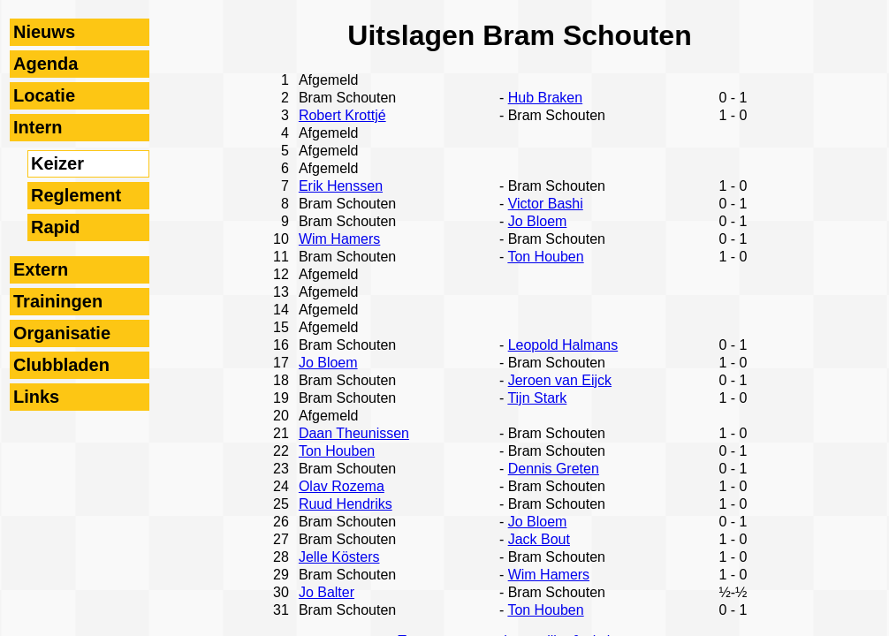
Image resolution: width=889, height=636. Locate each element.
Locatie (44, 95)
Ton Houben (545, 256)
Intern (38, 127)
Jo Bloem (537, 221)
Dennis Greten (553, 468)
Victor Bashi (545, 203)
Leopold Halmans (563, 344)
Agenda (45, 63)
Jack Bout (539, 539)
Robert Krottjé (342, 115)
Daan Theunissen (354, 433)
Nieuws (44, 32)
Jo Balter (326, 592)
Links (36, 396)
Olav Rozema (341, 486)
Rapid (55, 227)
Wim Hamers (339, 238)
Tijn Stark (536, 397)
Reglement (76, 195)
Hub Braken (545, 97)
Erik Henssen (341, 185)
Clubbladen (61, 365)
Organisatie (61, 333)
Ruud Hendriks (345, 503)
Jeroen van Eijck (560, 380)
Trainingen (58, 301)
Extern (40, 269)
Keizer (57, 163)
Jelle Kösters (339, 556)
